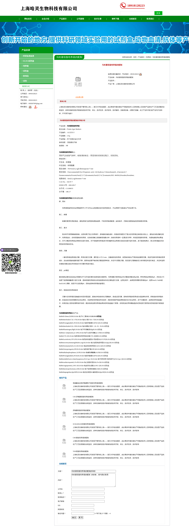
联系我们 (150, 19)
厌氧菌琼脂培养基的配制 (81, 410)
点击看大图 (79, 97)
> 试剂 (24, 81)
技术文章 (97, 19)
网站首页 (28, 19)
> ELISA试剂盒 (28, 61)
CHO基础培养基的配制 (81, 438)
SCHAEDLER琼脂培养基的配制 (84, 424)
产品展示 (63, 19)
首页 (134, 57)
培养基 (148, 57)
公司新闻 (80, 19)
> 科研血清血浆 (28, 56)
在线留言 (132, 19)
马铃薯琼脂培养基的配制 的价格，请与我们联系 (93, 480)
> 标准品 (25, 76)
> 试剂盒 (25, 71)
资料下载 (115, 19)
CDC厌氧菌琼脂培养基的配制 (83, 397)
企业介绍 (45, 19)
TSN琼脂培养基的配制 (80, 451)
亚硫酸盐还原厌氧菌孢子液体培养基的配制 (88, 383)
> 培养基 (25, 66)
